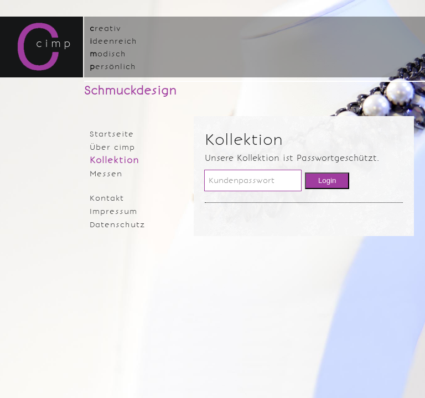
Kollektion (114, 160)
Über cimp (112, 147)
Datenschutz (117, 224)
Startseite (112, 134)
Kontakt (107, 198)
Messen (106, 174)
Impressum (113, 211)
